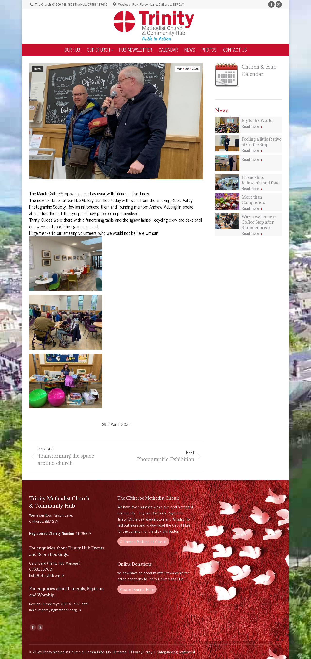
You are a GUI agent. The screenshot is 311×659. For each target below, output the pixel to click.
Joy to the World (257, 120)
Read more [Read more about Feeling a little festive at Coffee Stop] (252, 150)
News (37, 69)
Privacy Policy (141, 652)
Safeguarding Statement (176, 652)
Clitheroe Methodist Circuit (143, 541)
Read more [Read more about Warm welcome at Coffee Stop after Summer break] (252, 233)
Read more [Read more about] (252, 159)
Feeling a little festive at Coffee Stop (261, 142)
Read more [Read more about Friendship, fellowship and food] (252, 189)
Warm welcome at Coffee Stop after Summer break (259, 222)
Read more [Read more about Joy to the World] (252, 126)
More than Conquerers (253, 199)
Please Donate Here (137, 589)
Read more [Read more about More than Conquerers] (252, 208)
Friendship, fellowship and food (261, 180)
